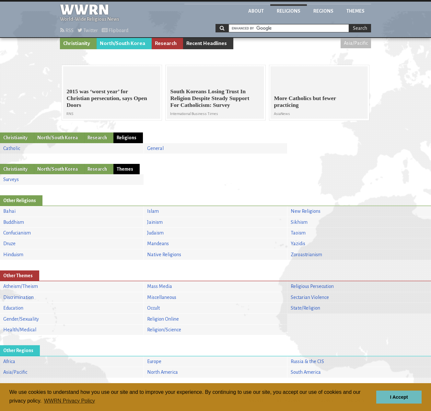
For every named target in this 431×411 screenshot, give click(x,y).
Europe (154, 361)
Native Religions (164, 254)
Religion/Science (164, 329)
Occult (153, 308)
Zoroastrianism (306, 254)
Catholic (11, 148)
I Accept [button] (399, 397)
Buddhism (13, 222)
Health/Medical (19, 329)
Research (166, 43)
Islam (153, 211)
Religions (288, 11)
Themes (355, 11)
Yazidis (298, 243)
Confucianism (17, 232)
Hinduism (13, 254)
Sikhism (299, 222)
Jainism (155, 222)
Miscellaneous (161, 297)
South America (306, 372)
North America (162, 372)
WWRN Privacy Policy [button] (69, 401)
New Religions (305, 211)
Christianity (76, 43)
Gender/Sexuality (21, 319)
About (256, 11)
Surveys (11, 179)
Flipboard (115, 30)
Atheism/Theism (20, 286)
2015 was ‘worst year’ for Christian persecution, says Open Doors (106, 98)
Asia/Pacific (356, 43)
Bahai (9, 211)
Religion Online (163, 319)
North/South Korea (122, 43)
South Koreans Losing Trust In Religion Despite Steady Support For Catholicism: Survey (209, 98)
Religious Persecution (312, 286)
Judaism (155, 232)
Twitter (87, 30)
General (155, 148)
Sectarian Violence (310, 297)
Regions (323, 11)
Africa (9, 361)
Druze (9, 243)
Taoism (298, 232)
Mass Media (159, 286)
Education (13, 308)
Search (360, 28)
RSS (67, 30)
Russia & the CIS (307, 361)
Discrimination (18, 297)
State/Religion (305, 308)
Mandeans (158, 243)
